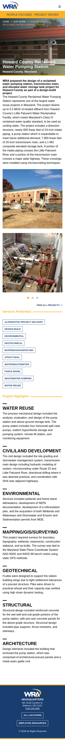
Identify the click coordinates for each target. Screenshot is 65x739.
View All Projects (48, 305)
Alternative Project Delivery (24, 322)
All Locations (32, 715)
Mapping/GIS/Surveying (19, 350)
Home (6, 21)
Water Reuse (13, 385)
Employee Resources (32, 723)
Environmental (14, 336)
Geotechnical (14, 343)
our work (19, 21)
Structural (12, 357)
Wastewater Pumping (18, 378)
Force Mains (12, 371)
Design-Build (13, 329)
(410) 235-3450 (32, 708)
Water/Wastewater (17, 364)
